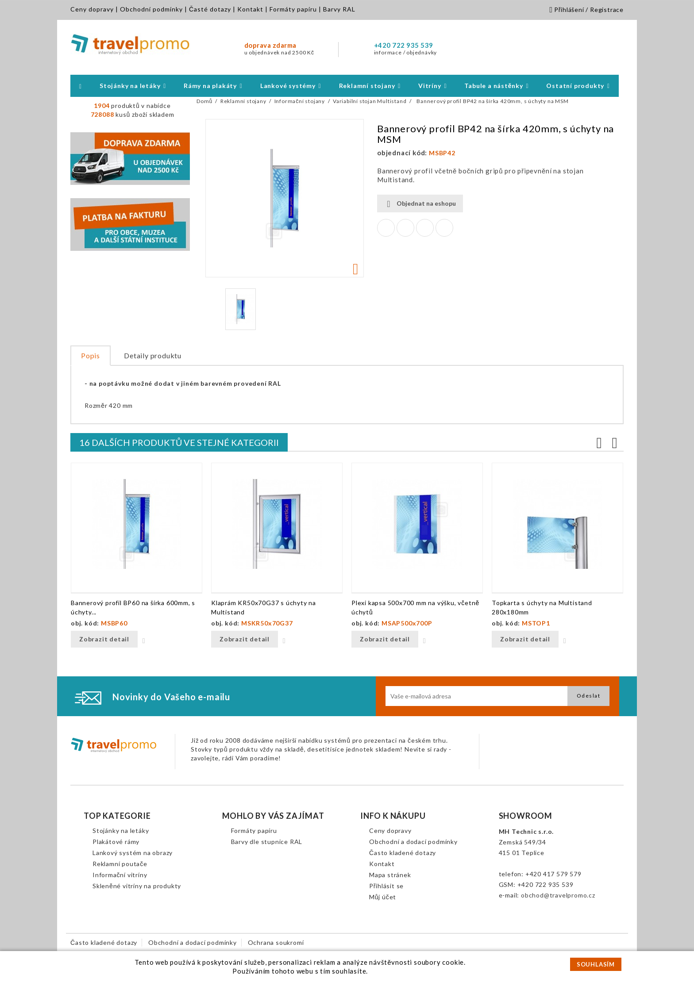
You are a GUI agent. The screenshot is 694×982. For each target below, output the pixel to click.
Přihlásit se (386, 886)
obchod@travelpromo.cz (558, 895)
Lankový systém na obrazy (133, 852)
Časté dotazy (210, 9)
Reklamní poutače (120, 863)
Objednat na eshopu (420, 204)
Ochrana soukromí (276, 942)
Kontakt (250, 9)
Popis (90, 355)
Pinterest (444, 227)
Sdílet (386, 227)
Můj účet (382, 897)
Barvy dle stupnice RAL (267, 841)
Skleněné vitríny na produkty (137, 886)
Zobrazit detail (104, 639)
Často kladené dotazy (402, 852)
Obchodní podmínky (151, 9)
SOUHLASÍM (596, 964)
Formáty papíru (293, 9)
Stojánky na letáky (121, 830)
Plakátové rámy (116, 841)
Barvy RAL (339, 9)
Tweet (405, 227)
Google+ (424, 227)
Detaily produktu (152, 355)
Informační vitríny (120, 874)
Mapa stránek (390, 874)
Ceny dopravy (92, 9)
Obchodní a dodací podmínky (413, 841)
